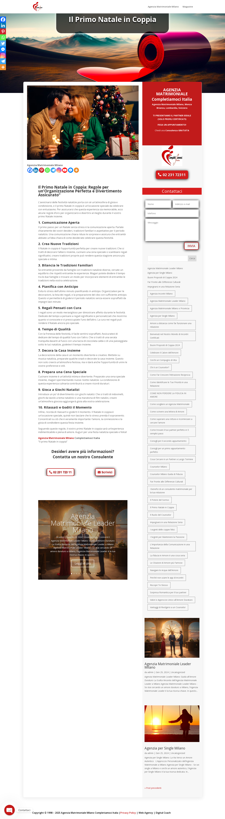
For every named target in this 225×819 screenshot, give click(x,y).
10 (94, 572)
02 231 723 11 (62, 471)
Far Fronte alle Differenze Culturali (164, 280)
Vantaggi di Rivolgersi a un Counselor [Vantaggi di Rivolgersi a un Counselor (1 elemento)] (168, 605)
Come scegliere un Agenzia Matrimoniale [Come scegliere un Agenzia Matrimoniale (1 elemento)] (169, 402)
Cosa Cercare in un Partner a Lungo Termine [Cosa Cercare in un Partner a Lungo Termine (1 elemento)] (171, 457)
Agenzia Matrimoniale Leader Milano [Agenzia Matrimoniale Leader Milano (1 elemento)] (167, 299)
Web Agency (146, 811)
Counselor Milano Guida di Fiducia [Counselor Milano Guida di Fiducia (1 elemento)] (166, 472)
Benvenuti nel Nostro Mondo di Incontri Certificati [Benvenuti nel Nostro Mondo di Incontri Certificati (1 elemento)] (169, 334)
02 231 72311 (174, 173)
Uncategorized (90, 535)
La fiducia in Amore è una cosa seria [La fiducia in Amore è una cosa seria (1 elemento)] (167, 554)
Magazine (188, 7)
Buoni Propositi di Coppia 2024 (162, 275)
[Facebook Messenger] (70, 168)
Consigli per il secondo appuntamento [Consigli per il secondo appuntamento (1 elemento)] (168, 439)
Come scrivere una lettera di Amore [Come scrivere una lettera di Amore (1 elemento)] (167, 410)
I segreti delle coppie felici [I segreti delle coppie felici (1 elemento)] (162, 528)
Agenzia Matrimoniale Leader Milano (83, 521)
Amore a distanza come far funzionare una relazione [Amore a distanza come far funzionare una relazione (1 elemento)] (170, 323)
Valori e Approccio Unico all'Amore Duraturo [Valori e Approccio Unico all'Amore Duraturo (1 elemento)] (171, 598)
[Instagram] (59, 168)
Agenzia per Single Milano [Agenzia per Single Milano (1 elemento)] (162, 314)
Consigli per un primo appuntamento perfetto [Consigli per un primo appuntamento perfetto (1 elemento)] (167, 448)
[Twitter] (3, 43)
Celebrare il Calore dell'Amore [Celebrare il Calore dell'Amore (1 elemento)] (164, 351)
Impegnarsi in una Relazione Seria (164, 285)
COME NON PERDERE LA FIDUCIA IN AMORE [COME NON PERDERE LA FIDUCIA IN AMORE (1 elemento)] (168, 393)
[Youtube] (64, 168)
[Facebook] (30, 168)
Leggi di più (83, 562)
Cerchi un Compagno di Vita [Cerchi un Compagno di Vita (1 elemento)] (163, 358)
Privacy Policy (128, 811)
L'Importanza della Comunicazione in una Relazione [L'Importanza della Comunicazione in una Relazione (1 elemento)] (170, 545)
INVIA (191, 244)
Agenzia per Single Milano (160, 271)
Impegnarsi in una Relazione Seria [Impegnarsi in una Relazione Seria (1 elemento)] (166, 520)
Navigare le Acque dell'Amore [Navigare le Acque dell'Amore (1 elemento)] (164, 568)
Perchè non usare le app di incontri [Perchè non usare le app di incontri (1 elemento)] (166, 576)
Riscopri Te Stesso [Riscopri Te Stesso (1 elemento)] (159, 583)
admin (62, 535)
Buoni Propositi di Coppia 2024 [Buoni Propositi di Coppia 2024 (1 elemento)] (165, 343)
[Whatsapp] (47, 168)
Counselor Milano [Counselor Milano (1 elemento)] (158, 465)
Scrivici (107, 471)
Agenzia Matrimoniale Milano (163, 7)
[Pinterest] (41, 168)
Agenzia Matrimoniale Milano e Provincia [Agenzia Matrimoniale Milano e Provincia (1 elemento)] (169, 306)
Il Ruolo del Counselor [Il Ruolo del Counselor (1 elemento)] (160, 513)
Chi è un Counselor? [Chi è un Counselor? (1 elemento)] (159, 365)
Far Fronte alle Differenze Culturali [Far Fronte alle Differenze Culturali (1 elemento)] (166, 480)
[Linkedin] (35, 168)
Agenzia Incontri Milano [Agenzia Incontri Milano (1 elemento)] (161, 292)
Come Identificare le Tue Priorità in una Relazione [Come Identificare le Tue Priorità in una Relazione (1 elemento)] (169, 382)
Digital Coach (163, 811)
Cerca (192, 256)
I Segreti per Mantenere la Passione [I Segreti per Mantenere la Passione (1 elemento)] (167, 535)
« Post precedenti (153, 786)
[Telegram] (53, 168)
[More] (76, 168)
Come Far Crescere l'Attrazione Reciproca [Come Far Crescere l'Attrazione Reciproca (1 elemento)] (170, 373)
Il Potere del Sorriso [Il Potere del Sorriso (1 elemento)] (159, 498)
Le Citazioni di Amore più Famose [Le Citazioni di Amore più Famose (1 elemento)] (166, 561)
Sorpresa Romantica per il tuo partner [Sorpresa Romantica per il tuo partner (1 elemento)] (168, 590)
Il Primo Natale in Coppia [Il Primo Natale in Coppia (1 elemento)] (162, 505)
